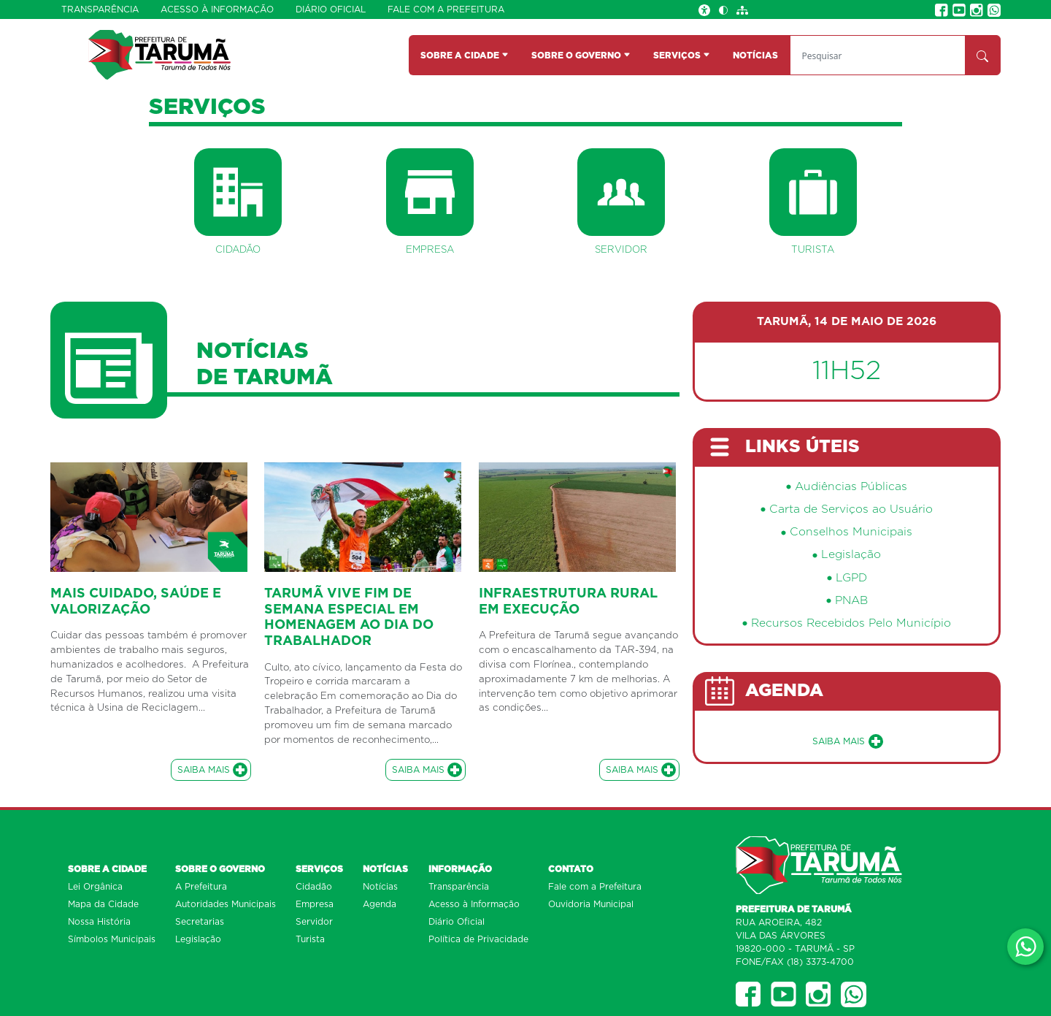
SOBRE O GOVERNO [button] (581, 55)
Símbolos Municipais (111, 939)
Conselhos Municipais (851, 532)
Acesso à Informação (217, 9)
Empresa (315, 904)
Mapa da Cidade (103, 904)
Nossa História (99, 921)
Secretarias (199, 921)
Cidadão (314, 886)
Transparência (100, 9)
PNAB (851, 600)
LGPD (851, 578)
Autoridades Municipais (225, 904)
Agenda (379, 904)
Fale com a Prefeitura (446, 9)
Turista (310, 939)
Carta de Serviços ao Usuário (851, 509)
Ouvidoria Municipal (591, 904)
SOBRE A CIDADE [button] (464, 55)
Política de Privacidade (478, 939)
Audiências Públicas (851, 486)
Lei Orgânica (95, 886)
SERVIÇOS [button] (681, 55)
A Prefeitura (201, 886)
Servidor (314, 921)
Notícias (380, 886)
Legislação (851, 554)
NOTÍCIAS (755, 55)
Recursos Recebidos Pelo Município (851, 623)
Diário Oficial (331, 9)
